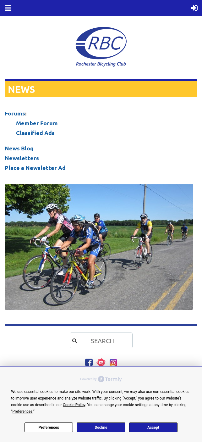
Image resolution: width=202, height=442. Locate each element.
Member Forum (37, 122)
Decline (101, 427)
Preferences (48, 427)
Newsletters (22, 157)
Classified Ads (35, 132)
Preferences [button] (23, 411)
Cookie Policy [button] (74, 405)
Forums (15, 113)
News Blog (19, 148)
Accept (153, 427)
